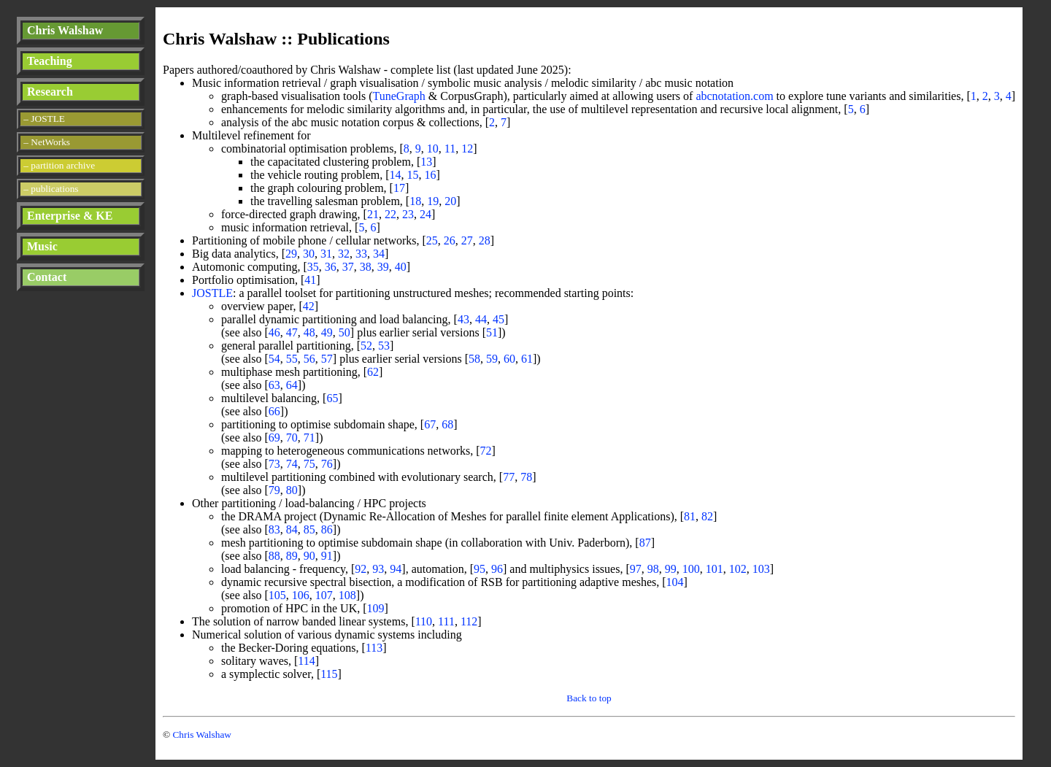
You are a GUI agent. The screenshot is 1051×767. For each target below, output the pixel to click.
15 (413, 175)
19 (433, 201)
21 (373, 214)
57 (327, 358)
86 (327, 529)
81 (690, 516)
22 (390, 214)
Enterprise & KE (69, 215)
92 (360, 569)
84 (292, 529)
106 (300, 595)
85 (309, 529)
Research (50, 91)
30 (309, 253)
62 (373, 372)
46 (274, 332)
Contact (46, 277)
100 (691, 569)
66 (274, 411)
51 (492, 332)
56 (309, 358)
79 (274, 490)
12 (467, 148)
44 (481, 319)
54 (274, 358)
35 (313, 267)
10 (433, 148)
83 (274, 529)
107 (324, 595)
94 (395, 569)
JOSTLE (212, 293)
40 (401, 267)
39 (383, 267)
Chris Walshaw (65, 30)
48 (309, 332)
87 (645, 542)
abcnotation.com (734, 96)
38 (365, 267)
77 (509, 477)
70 (292, 437)
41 (310, 280)
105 (277, 595)
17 (399, 188)
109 (376, 608)
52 (366, 345)
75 (309, 464)
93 (378, 569)
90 (309, 556)
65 (332, 398)
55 (292, 358)
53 (384, 345)
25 (432, 240)
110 (423, 621)
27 (467, 240)
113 (374, 647)
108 (347, 595)
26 (449, 240)
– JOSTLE (44, 118)
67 (430, 424)
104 (675, 582)
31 (326, 253)
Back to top (588, 698)
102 (738, 569)
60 (509, 358)
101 (714, 569)
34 (379, 253)
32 (344, 253)
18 (415, 201)
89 (292, 556)
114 (306, 661)
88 (274, 556)
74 (292, 464)
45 (498, 319)
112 (469, 621)
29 (291, 253)
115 (328, 674)
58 (474, 358)
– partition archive (59, 165)
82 (707, 516)
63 (274, 385)
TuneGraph (399, 96)
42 (309, 306)
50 (344, 332)
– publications (50, 188)
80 (292, 490)
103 (761, 569)
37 (348, 267)
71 (309, 437)
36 (330, 267)
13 (426, 161)
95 (479, 569)
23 (408, 214)
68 (447, 424)
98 (653, 569)
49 (327, 332)
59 (492, 358)
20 (450, 201)
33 (361, 253)
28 (484, 240)
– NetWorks (46, 141)
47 (292, 332)
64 (292, 385)
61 (527, 358)
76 (327, 464)
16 (430, 175)
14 (395, 175)
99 (671, 569)
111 (446, 621)
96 (497, 569)
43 (463, 319)
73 (274, 464)
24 (425, 214)
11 (449, 148)
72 (486, 450)
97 (636, 569)
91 (327, 556)
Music (42, 246)
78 (526, 477)
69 (274, 437)
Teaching (49, 61)
